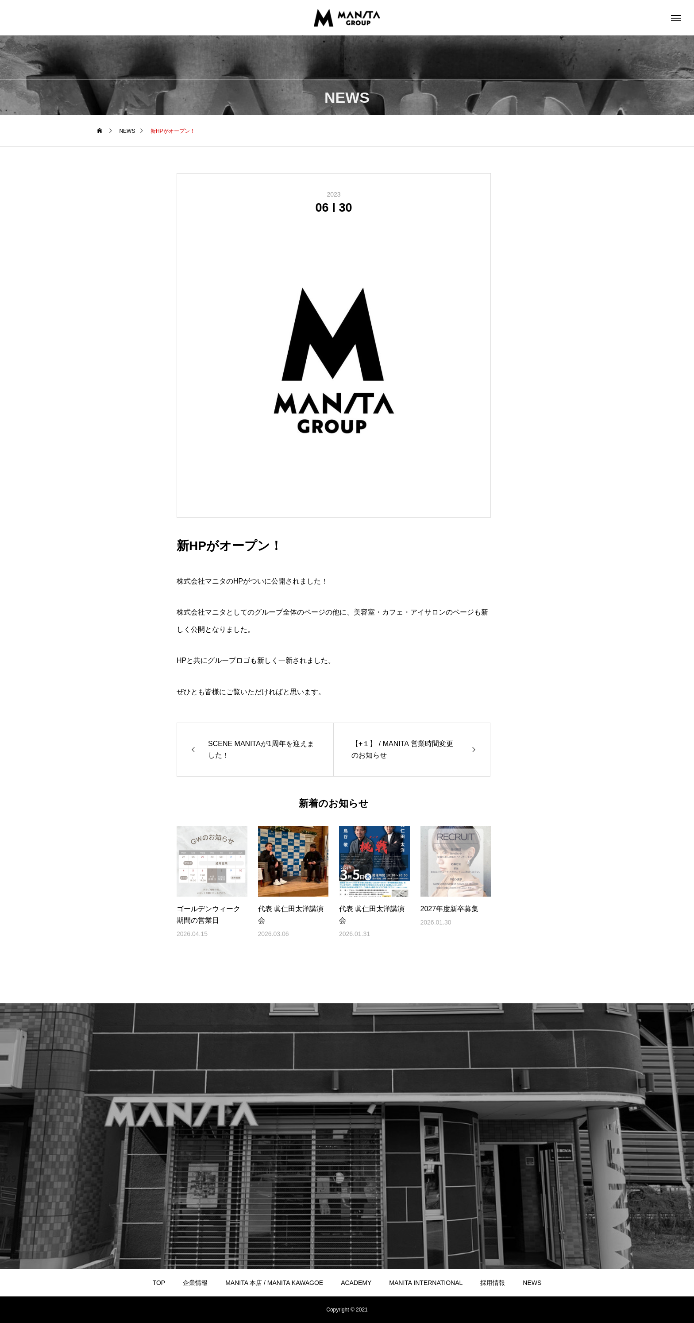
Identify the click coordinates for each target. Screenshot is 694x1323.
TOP (159, 1282)
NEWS (532, 1282)
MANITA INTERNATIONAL (426, 1282)
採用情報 (492, 1282)
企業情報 (195, 1282)
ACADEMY (356, 1282)
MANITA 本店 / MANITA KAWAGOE (274, 1282)
